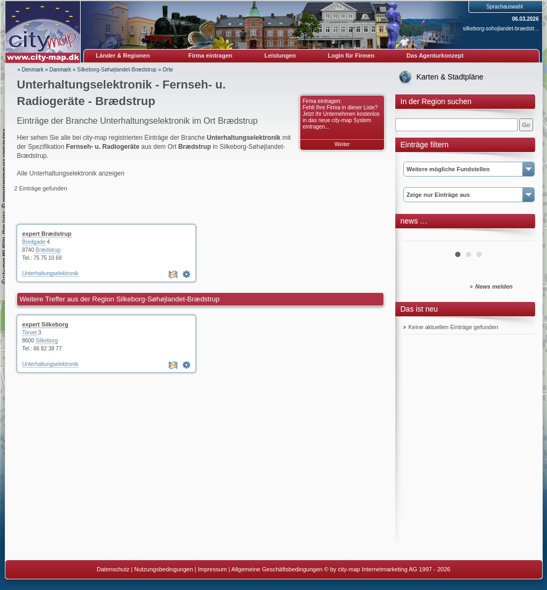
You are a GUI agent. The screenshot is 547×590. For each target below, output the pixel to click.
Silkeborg (47, 341)
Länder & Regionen (123, 55)
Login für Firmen (351, 55)
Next (520, 236)
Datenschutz (113, 569)
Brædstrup (48, 250)
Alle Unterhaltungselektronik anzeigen (70, 173)
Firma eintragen (211, 55)
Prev (417, 236)
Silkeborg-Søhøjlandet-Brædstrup (117, 70)
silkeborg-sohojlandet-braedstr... (500, 28)
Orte (167, 70)
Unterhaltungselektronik (50, 273)
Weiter (342, 144)
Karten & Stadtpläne (450, 77)
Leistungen (280, 55)
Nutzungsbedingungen (163, 569)
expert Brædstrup (47, 233)
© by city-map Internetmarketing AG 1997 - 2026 (387, 569)
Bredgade (33, 242)
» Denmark (31, 70)
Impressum (212, 569)
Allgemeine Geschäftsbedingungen (277, 569)
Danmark (61, 70)
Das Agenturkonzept (435, 55)
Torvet (29, 333)
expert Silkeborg (45, 324)
